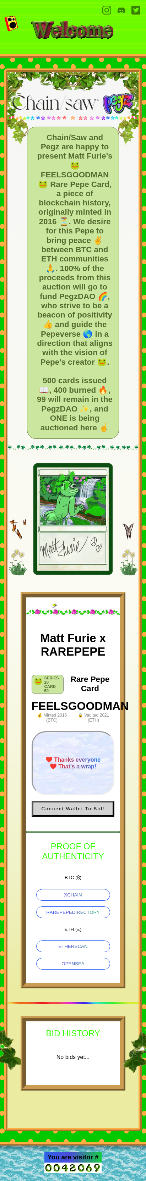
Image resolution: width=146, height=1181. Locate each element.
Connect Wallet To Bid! (72, 808)
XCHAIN (73, 895)
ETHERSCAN (72, 946)
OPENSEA (72, 963)
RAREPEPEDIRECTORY (73, 912)
